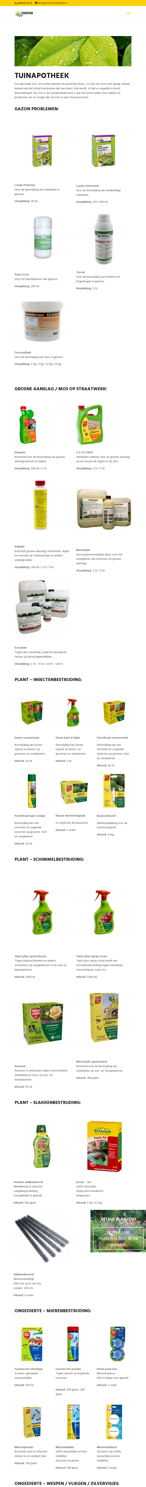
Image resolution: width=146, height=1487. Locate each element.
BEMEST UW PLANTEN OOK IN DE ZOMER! (118, 1238)
